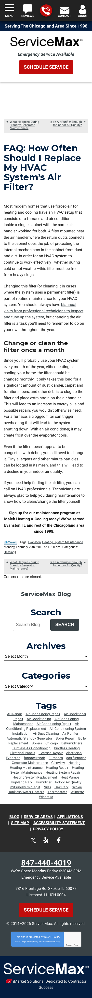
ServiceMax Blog (46, 594)
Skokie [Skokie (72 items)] (77, 787)
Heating (9, 552)
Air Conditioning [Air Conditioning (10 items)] (39, 719)
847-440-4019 (45, 11)
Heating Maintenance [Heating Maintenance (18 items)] (26, 768)
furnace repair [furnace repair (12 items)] (34, 758)
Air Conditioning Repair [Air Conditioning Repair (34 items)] (54, 724)
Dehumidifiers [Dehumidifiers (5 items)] (71, 743)
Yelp (46, 840)
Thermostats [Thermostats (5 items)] (57, 792)
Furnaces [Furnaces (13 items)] (56, 758)
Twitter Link (10, 542)
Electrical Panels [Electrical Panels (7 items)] (22, 753)
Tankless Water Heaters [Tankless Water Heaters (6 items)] (26, 792)
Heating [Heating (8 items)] (74, 763)
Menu (9, 16)
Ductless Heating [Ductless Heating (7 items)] (67, 748)
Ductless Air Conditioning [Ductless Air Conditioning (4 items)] (32, 748)
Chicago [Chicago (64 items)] (51, 743)
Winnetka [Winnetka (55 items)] (46, 797)
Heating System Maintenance (62, 542)
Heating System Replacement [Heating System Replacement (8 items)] (35, 777)
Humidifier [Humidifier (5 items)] (44, 782)
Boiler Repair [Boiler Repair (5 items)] (65, 738)
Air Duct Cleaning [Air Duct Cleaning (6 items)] (46, 733)
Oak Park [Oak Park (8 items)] (61, 787)
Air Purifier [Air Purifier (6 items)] (70, 733)
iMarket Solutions (28, 981)
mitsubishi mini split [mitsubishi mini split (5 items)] (25, 787)
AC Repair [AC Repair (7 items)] (14, 714)
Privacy (69, 945)
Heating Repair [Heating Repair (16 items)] (57, 768)
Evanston (34, 542)
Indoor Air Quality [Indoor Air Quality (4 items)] (68, 782)
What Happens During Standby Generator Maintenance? (24, 125)
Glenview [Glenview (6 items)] (58, 763)
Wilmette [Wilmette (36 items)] (77, 792)
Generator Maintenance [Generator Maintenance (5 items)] (30, 763)
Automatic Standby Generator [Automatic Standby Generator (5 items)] (29, 738)
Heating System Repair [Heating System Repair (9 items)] (63, 772)
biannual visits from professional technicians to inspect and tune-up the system (43, 310)
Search (64, 624)
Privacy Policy (32, 941)
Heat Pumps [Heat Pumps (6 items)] (70, 777)
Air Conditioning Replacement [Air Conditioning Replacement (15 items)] (42, 726)
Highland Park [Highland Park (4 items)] (21, 782)
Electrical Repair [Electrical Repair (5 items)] (51, 753)
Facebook (58, 840)
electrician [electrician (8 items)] (74, 753)
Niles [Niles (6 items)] (47, 787)
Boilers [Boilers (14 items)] (37, 743)
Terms (76, 945)
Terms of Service (48, 941)
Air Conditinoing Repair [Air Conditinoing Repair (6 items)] (43, 714)
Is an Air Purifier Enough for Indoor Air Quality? (66, 123)
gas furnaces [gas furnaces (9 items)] (76, 758)
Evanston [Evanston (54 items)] (13, 758)
